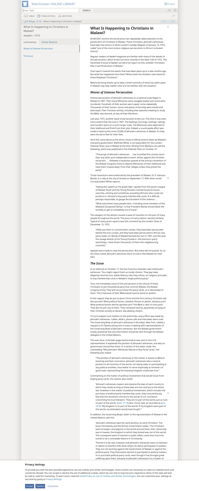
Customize (53, 486)
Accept (29, 486)
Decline (40, 486)
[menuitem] (175, 10)
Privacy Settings (54, 479)
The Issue (28, 56)
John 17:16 (123, 403)
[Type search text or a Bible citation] (49, 10)
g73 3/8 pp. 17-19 (31, 21)
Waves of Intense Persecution (38, 48)
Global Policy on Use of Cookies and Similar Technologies (108, 476)
